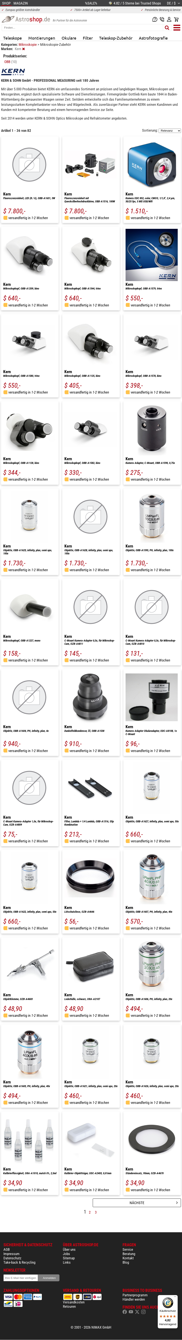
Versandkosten (74, 1302)
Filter (88, 37)
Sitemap (69, 1258)
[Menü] (175, 1297)
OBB (10, 62)
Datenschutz (12, 1258)
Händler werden (134, 1299)
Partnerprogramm (135, 1295)
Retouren (69, 1306)
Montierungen (41, 37)
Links (67, 1262)
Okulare (69, 37)
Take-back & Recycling (19, 1262)
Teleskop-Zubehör (115, 37)
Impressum (11, 1254)
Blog (126, 1262)
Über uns (69, 1249)
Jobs (66, 1254)
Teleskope (12, 37)
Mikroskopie (28, 44)
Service (128, 1249)
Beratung (129, 1254)
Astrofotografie (153, 37)
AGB (6, 1249)
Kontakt (128, 1258)
